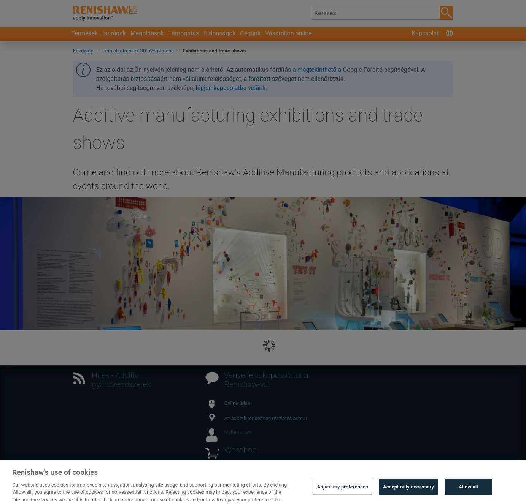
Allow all (468, 492)
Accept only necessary (408, 492)
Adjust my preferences (342, 492)
